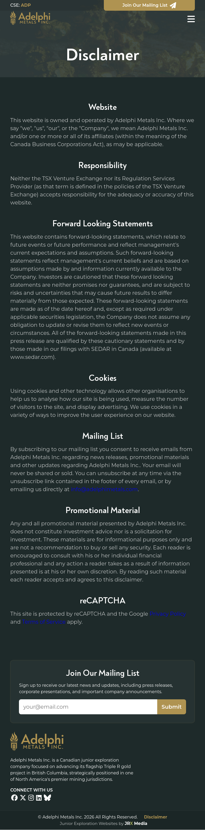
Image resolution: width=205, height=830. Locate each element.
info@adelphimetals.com (104, 489)
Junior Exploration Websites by (103, 823)
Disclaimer (155, 817)
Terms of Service (44, 622)
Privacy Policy (167, 614)
